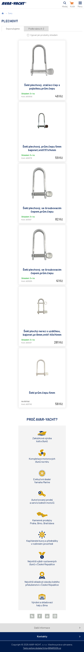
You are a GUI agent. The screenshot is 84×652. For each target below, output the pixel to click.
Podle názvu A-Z (36, 28)
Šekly (10, 13)
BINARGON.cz (54, 648)
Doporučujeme (13, 28)
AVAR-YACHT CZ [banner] (14, 5)
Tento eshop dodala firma (35, 648)
